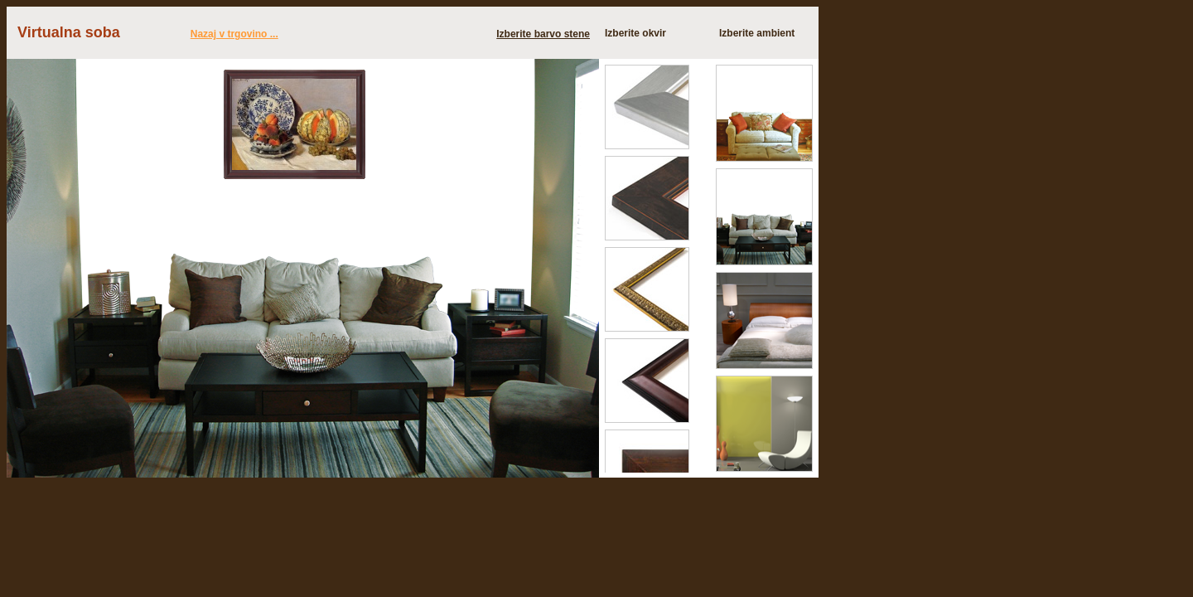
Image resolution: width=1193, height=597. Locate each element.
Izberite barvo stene (543, 34)
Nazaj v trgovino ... (234, 34)
